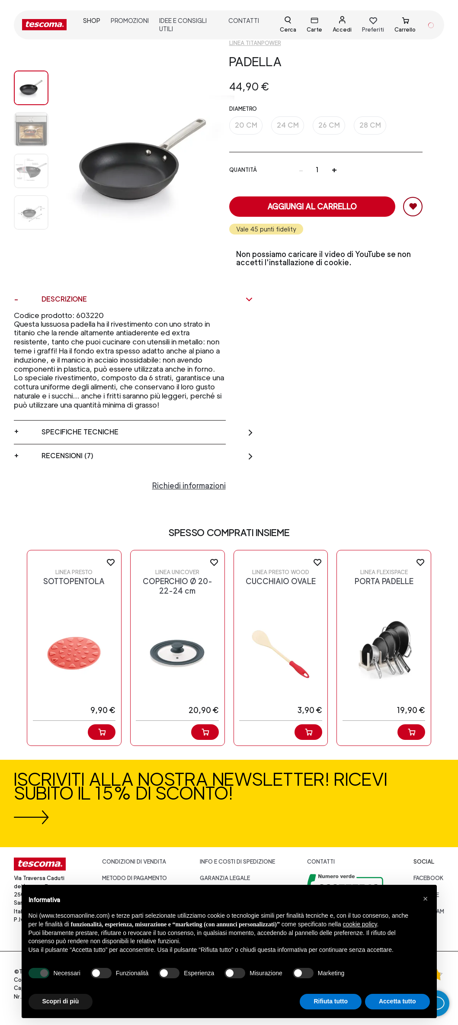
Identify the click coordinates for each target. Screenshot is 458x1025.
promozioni (130, 20)
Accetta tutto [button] (397, 1001)
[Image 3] (31, 212)
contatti (243, 20)
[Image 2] (31, 171)
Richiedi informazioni (189, 485)
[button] (425, 899)
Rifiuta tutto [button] (331, 1001)
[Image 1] (31, 129)
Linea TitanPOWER (255, 43)
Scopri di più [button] (60, 1001)
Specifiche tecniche (147, 432)
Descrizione (147, 299)
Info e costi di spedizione (237, 861)
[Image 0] (31, 88)
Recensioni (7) (147, 456)
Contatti (321, 861)
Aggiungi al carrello (312, 206)
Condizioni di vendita (134, 861)
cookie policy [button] (360, 924)
